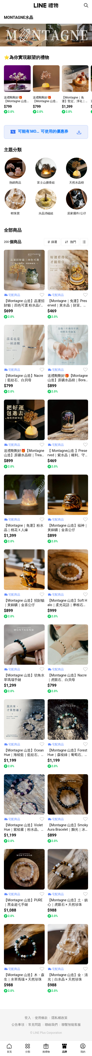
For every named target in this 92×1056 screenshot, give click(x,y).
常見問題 (34, 1024)
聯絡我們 (51, 1024)
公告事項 (18, 1024)
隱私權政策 (59, 1018)
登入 (28, 1018)
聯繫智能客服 (71, 1024)
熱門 (72, 242)
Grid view (84, 242)
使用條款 (41, 1018)
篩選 (54, 242)
